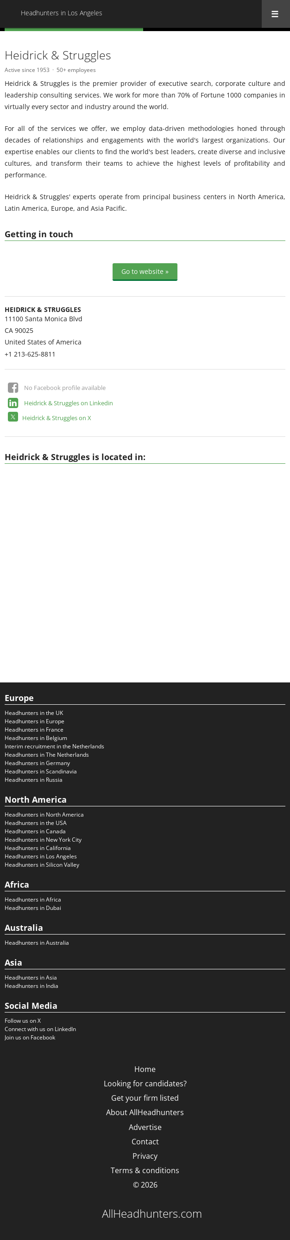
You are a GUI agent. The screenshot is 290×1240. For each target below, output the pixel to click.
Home (145, 1069)
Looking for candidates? (145, 1083)
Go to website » (145, 271)
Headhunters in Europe (34, 721)
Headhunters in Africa (33, 899)
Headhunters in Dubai (33, 908)
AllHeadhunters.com (152, 1213)
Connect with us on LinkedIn (40, 1029)
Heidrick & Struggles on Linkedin (68, 403)
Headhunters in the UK (34, 713)
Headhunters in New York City (43, 840)
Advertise (145, 1127)
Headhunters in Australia (37, 943)
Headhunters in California (38, 848)
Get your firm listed (145, 1098)
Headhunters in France (34, 730)
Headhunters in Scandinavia (41, 771)
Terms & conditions (145, 1170)
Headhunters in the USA (36, 823)
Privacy (145, 1156)
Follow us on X (23, 1021)
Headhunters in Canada (35, 831)
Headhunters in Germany (37, 763)
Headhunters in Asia (31, 977)
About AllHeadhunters (145, 1112)
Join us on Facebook (30, 1037)
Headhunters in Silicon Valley (42, 865)
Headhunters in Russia (34, 780)
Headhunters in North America (44, 814)
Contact (145, 1141)
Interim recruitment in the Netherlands (54, 746)
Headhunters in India (31, 986)
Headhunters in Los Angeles (41, 856)
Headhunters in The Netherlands (47, 755)
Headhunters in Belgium (36, 738)
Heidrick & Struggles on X (56, 418)
